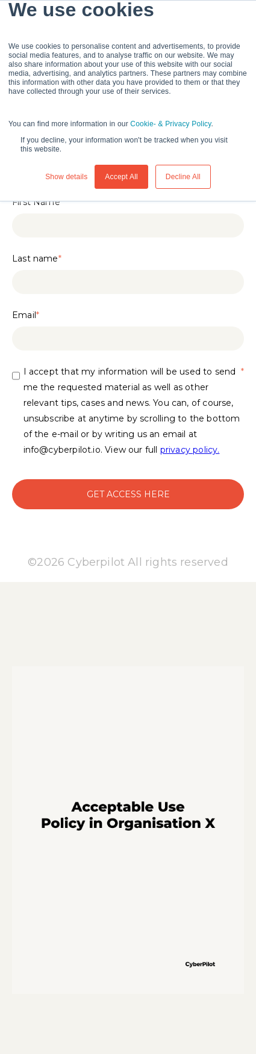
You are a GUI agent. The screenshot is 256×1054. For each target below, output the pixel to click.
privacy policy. (190, 449)
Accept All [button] (121, 177)
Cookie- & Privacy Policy (170, 124)
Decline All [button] (183, 177)
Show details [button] (66, 177)
